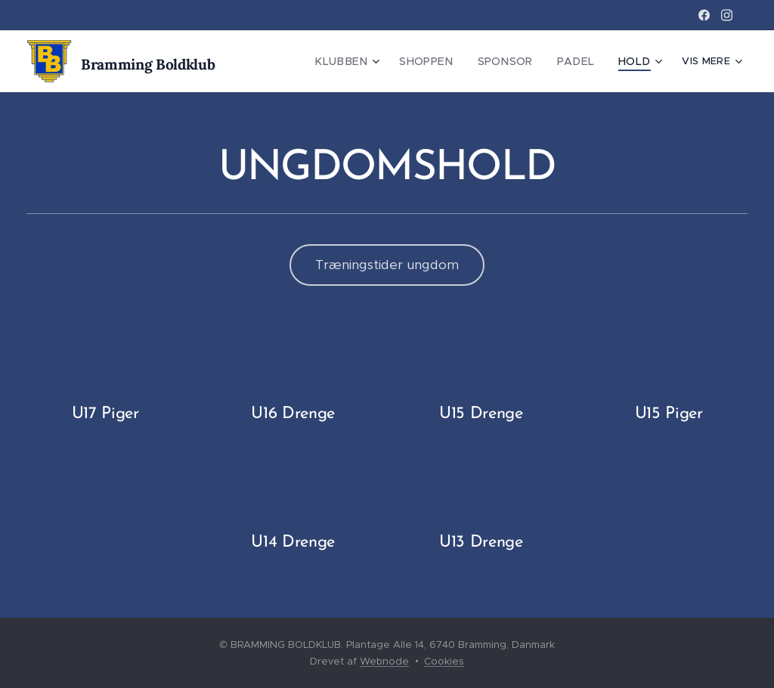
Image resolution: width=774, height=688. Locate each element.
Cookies (444, 661)
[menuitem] (367, 61)
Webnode (384, 661)
